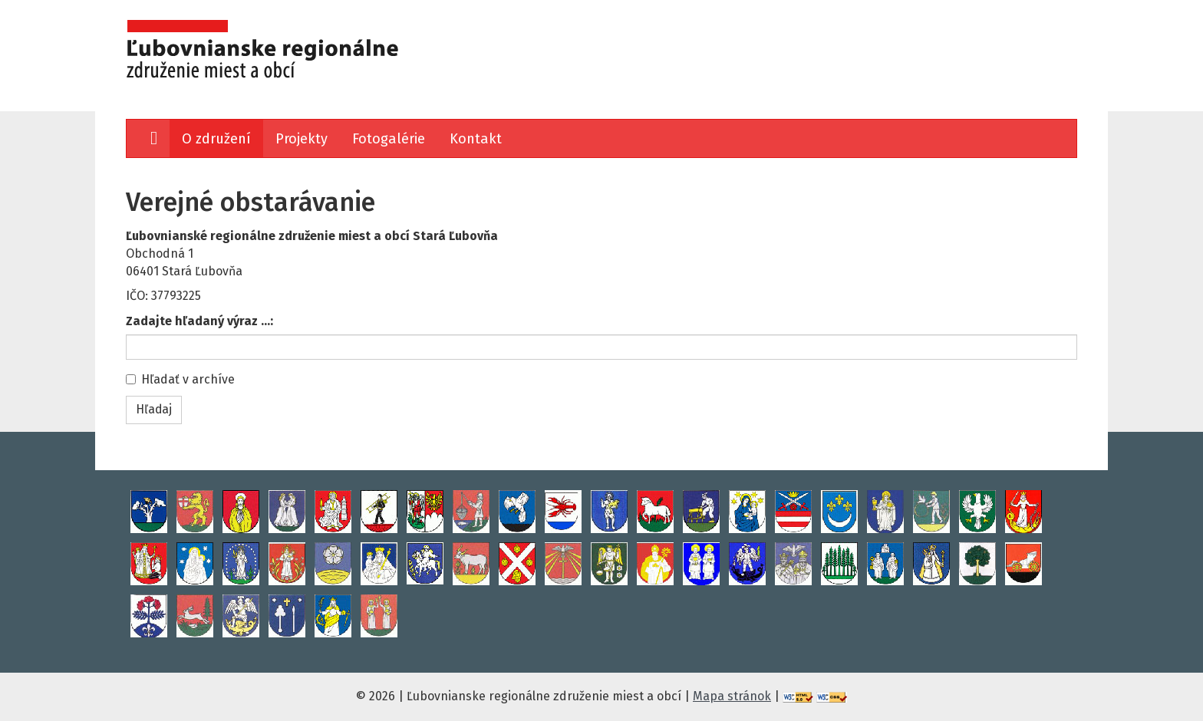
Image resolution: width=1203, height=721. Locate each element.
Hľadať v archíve (180, 379)
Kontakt (476, 138)
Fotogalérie (388, 138)
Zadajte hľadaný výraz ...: (199, 321)
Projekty (301, 138)
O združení (216, 138)
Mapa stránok (732, 696)
